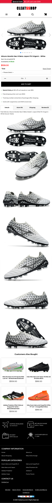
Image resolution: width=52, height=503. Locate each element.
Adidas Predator (6, 471)
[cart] (45, 14)
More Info (20, 107)
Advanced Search (28, 489)
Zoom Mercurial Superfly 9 (10, 464)
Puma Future (30, 474)
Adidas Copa (5, 474)
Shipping (32, 107)
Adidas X (29, 471)
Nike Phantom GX (32, 467)
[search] (32, 14)
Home (3, 452)
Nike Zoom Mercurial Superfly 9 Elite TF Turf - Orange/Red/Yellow (38, 406)
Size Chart (47, 69)
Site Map (7, 489)
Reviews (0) (45, 107)
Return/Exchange (31, 455)
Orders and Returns (41, 489)
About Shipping (6, 455)
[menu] (6, 14)
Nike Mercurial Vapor (8, 467)
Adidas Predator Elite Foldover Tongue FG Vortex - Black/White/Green (13, 406)
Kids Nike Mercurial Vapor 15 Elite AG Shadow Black (39, 377)
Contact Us (26, 492)
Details (7, 107)
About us (29, 452)
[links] (19, 14)
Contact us (5, 482)
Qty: (22, 78)
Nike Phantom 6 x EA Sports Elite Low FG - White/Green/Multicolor (13, 377)
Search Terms (16, 489)
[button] (49, 35)
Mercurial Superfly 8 (32, 464)
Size (3, 69)
